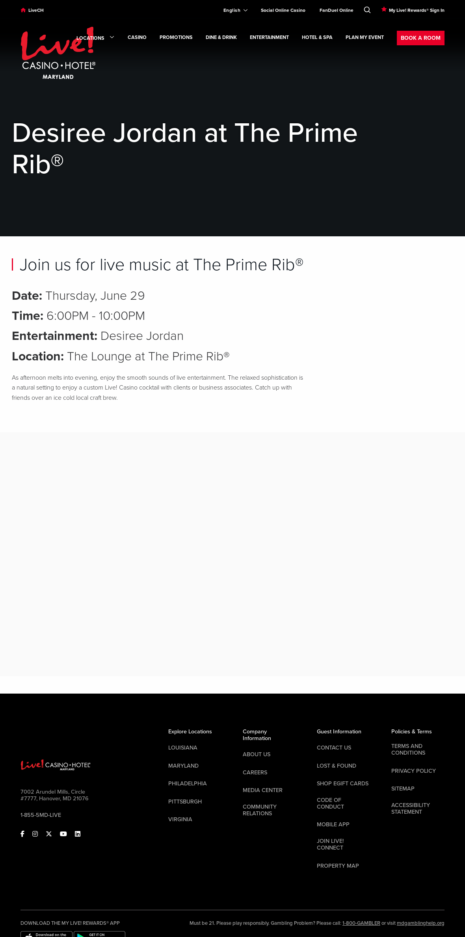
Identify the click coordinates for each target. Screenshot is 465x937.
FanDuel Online (336, 10)
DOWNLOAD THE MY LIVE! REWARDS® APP (70, 923)
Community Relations (260, 810)
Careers (255, 772)
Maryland (183, 766)
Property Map (338, 866)
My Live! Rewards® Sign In (417, 10)
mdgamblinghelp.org (421, 923)
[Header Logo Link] (57, 52)
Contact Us (334, 747)
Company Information (257, 735)
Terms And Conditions (408, 749)
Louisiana (182, 747)
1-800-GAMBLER (361, 923)
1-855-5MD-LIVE (40, 815)
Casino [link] (137, 38)
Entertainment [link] (269, 38)
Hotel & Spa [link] (317, 38)
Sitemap (403, 788)
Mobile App (333, 824)
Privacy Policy (413, 771)
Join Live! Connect (330, 844)
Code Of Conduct (330, 803)
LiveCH (36, 10)
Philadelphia (187, 783)
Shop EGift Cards (342, 783)
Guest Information (339, 731)
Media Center (263, 790)
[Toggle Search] (367, 8)
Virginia (180, 819)
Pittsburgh (185, 801)
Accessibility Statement (410, 808)
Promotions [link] (176, 38)
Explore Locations (190, 731)
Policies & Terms (411, 731)
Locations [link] (95, 38)
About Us (256, 754)
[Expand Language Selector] (232, 10)
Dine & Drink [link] (221, 38)
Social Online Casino (283, 10)
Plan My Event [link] (365, 38)
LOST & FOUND (336, 766)
